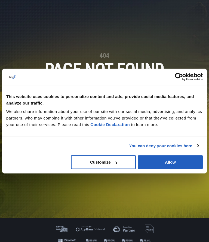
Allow (170, 162)
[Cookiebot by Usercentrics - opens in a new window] (179, 77)
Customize (103, 162)
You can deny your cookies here (160, 145)
